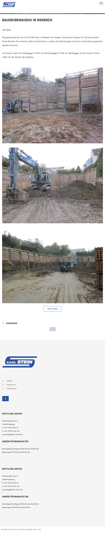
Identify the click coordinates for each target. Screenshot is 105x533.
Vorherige (11, 323)
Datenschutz (12, 388)
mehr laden (52, 309)
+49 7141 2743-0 (11, 428)
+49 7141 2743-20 (11, 431)
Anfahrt (9, 381)
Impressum (11, 384)
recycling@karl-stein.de (12, 434)
